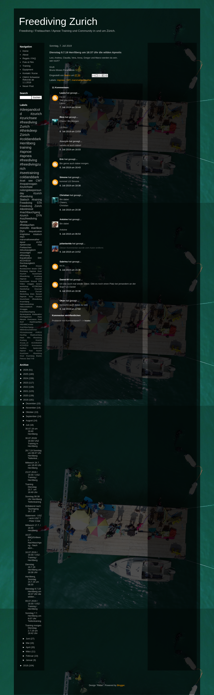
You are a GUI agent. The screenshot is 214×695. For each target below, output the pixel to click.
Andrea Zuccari (31, 291)
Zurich (25, 126)
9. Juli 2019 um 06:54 (70, 234)
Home (25, 51)
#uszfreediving (28, 218)
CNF (40, 268)
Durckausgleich (27, 263)
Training (26, 66)
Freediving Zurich (58, 21)
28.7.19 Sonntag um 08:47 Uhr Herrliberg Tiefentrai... (33, 454)
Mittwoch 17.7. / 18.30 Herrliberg (33, 528)
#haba (39, 306)
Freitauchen (25, 247)
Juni (28, 638)
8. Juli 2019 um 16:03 (70, 149)
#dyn (22, 236)
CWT (68, 80)
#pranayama (25, 314)
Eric (62, 159)
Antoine (64, 219)
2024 (26, 378)
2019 (26, 399)
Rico (62, 117)
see (30, 180)
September (31, 416)
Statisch (24, 199)
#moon (39, 266)
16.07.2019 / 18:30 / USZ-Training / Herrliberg (32, 556)
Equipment (28, 69)
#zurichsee (26, 186)
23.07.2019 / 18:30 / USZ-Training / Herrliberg (32, 476)
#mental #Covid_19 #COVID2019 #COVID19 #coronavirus (31, 342)
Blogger (120, 685)
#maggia (23, 309)
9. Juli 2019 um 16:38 (70, 291)
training (25, 147)
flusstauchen (25, 268)
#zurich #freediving (31, 195)
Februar (30, 656)
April (28, 647)
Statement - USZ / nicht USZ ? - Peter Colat (33, 518)
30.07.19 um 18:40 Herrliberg (31, 431)
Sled (28, 359)
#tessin (23, 319)
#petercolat (25, 244)
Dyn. (22, 231)
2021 (26, 391)
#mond (34, 281)
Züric (32, 294)
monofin (24, 228)
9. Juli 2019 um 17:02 (70, 309)
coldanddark (29, 177)
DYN (39, 215)
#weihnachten (36, 322)
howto (88, 320)
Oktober (30, 412)
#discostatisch (26, 306)
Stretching (24, 294)
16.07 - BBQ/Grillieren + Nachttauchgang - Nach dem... (33, 541)
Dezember (31, 403)
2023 (26, 382)
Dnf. (40, 258)
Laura (63, 93)
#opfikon (23, 348)
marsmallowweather (81, 80)
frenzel (39, 294)
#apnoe (25, 152)
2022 (26, 387)
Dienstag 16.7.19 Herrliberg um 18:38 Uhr (33, 568)
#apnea (61, 80)
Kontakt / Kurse (30, 73)
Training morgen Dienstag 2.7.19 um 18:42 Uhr (33, 629)
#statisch (37, 234)
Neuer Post (28, 86)
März (28, 651)
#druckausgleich (28, 250)
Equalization (26, 258)
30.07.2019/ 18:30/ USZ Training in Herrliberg (32, 442)
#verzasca (31, 319)
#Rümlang (25, 255)
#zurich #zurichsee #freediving (31, 118)
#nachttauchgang (30, 212)
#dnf (40, 252)
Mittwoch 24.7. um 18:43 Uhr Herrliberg (33, 465)
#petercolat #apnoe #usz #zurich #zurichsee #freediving (31, 350)
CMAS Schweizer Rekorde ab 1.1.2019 (31, 80)
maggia (30, 284)
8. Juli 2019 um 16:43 (70, 167)
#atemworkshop (27, 304)
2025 (26, 374)
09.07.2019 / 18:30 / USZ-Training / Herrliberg (32, 605)
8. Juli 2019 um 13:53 (70, 131)
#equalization (35, 231)
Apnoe (23, 221)
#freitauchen (27, 224)
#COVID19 (25, 260)
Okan (62, 300)
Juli (28, 425)
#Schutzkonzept (26, 332)
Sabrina (64, 261)
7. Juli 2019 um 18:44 (70, 107)
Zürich (25, 135)
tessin (34, 268)
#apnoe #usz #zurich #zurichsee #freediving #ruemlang (31, 299)
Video (22, 284)
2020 (26, 395)
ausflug (23, 266)
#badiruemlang (36, 335)
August (29, 420)
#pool (22, 242)
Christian (64, 195)
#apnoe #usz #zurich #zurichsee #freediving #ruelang (31, 273)
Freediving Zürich (31, 206)
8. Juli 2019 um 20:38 (70, 209)
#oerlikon (36, 228)
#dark (22, 338)
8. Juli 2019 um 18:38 (70, 185)
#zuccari (38, 289)
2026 (26, 370)
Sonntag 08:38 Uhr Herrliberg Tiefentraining (33, 499)
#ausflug (23, 335)
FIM (40, 281)
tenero (39, 284)
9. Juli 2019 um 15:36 (70, 270)
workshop (24, 286)
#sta (40, 244)
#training (37, 199)
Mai (28, 643)
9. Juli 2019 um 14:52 (70, 252)
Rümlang (24, 271)
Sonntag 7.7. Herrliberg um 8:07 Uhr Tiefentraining (33, 617)
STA (39, 202)
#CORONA (37, 286)
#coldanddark (30, 139)
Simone (64, 177)
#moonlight (25, 252)
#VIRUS (38, 332)
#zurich (24, 215)
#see (40, 317)
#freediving (28, 160)
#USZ (39, 242)
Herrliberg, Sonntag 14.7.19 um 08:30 (32, 580)
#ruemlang (30, 356)
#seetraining (29, 173)
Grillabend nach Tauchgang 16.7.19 (33, 509)
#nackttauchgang (27, 312)
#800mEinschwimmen (28, 330)
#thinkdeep (28, 130)
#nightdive (25, 234)
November (31, 407)
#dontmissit (26, 209)
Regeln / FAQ (29, 58)
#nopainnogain (28, 183)
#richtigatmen (26, 317)
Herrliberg (27, 143)
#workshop (24, 289)
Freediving (26, 202)
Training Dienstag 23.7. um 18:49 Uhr (31, 488)
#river (22, 356)
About (25, 54)
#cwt (22, 180)
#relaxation (37, 314)
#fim (28, 338)
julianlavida (66, 243)
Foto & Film (28, 62)
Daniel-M (64, 279)
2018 (26, 665)
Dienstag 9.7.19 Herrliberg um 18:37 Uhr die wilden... (33, 592)
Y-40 (32, 359)
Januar (29, 660)
